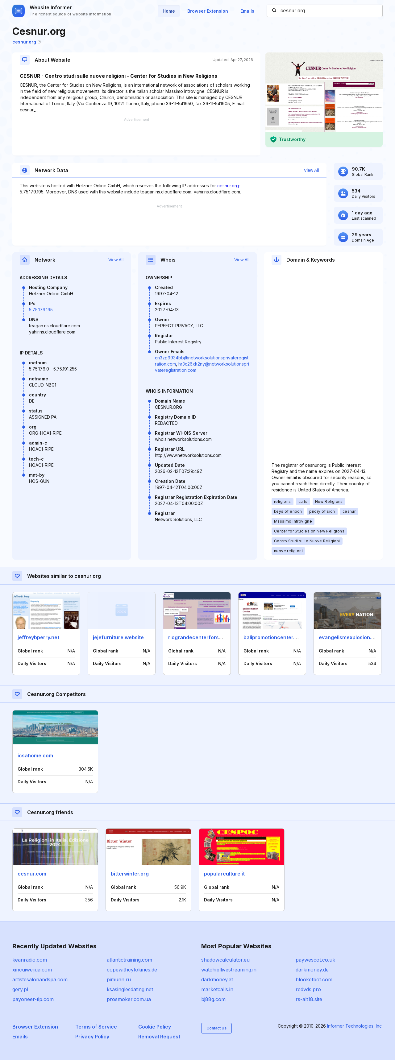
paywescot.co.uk (315, 960)
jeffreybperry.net (38, 637)
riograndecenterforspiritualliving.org (213, 637)
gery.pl (20, 989)
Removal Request (159, 1036)
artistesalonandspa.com (40, 979)
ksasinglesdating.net (130, 989)
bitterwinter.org (130, 874)
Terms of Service (96, 1027)
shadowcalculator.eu (225, 960)
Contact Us (216, 1028)
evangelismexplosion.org (349, 637)
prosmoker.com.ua (129, 999)
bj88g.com (213, 999)
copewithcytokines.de (132, 970)
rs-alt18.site (309, 999)
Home (169, 11)
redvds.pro (308, 989)
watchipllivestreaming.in (228, 970)
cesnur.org (26, 41)
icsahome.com (35, 755)
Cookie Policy (154, 1027)
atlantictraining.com (129, 960)
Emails (247, 11)
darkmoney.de (312, 970)
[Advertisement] (136, 137)
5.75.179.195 (41, 309)
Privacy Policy (92, 1036)
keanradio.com (29, 960)
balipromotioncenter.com (274, 637)
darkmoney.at (217, 979)
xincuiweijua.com (32, 970)
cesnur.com (32, 874)
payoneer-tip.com (33, 999)
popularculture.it (224, 874)
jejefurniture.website (118, 637)
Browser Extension (207, 11)
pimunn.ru (119, 979)
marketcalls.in (217, 989)
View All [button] (311, 170)
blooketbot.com (314, 979)
